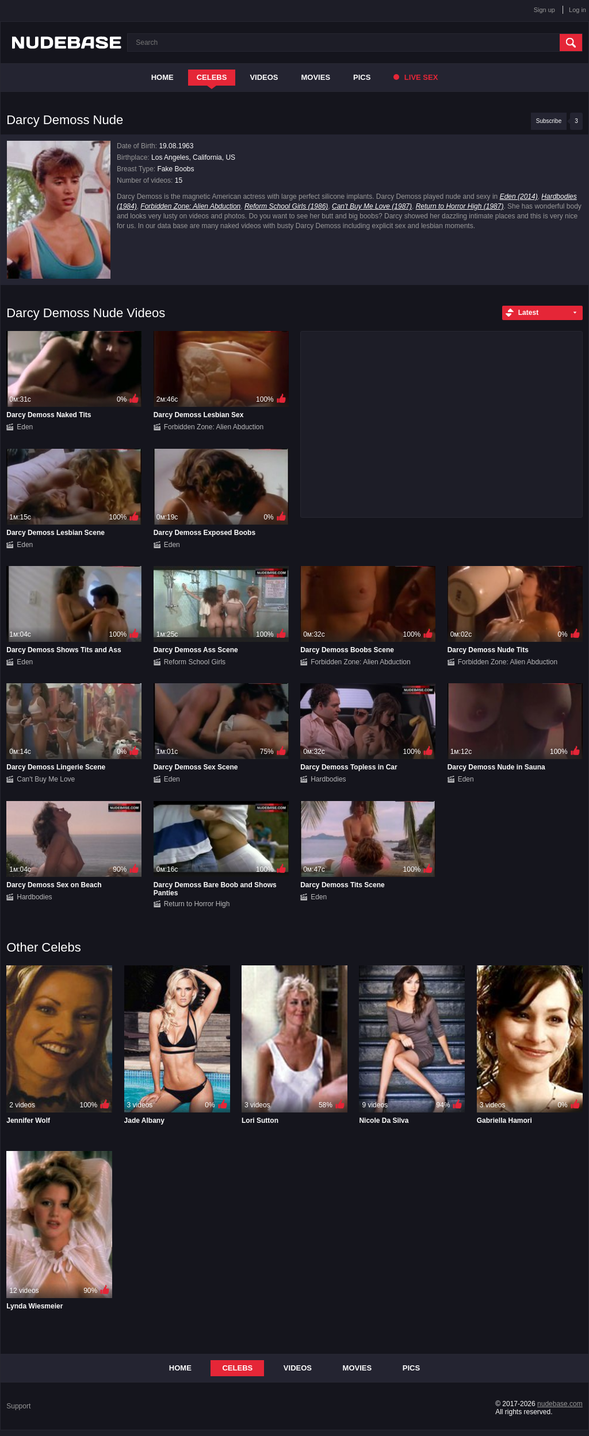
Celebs (212, 77)
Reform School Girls (194, 662)
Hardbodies (328, 779)
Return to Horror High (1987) (460, 206)
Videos (264, 77)
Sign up (544, 9)
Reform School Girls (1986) (286, 206)
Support (18, 1406)
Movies (316, 77)
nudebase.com (560, 1404)
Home (162, 77)
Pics (361, 77)
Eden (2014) (519, 197)
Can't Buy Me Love (46, 779)
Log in (577, 9)
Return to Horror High (197, 904)
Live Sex (415, 77)
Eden (25, 427)
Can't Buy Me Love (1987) (372, 206)
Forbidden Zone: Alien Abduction (190, 206)
